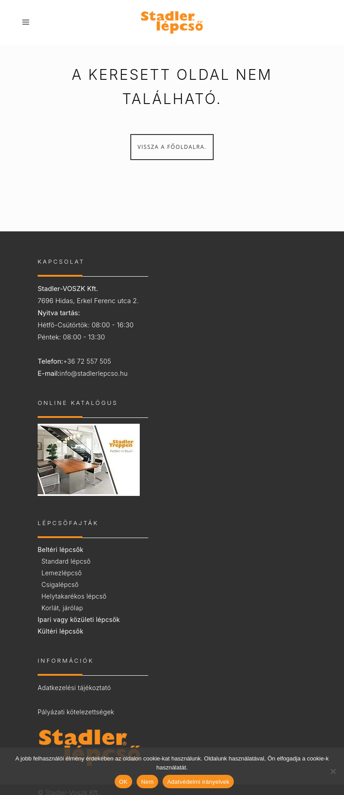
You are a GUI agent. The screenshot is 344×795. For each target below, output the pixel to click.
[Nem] (332, 771)
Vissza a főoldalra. (172, 147)
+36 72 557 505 (87, 361)
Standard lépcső (65, 561)
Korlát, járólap (62, 608)
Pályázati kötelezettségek (76, 712)
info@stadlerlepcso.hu (94, 373)
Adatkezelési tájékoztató (74, 687)
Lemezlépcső (61, 573)
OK (123, 781)
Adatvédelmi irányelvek (198, 781)
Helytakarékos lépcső (73, 596)
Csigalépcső (59, 584)
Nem (147, 781)
